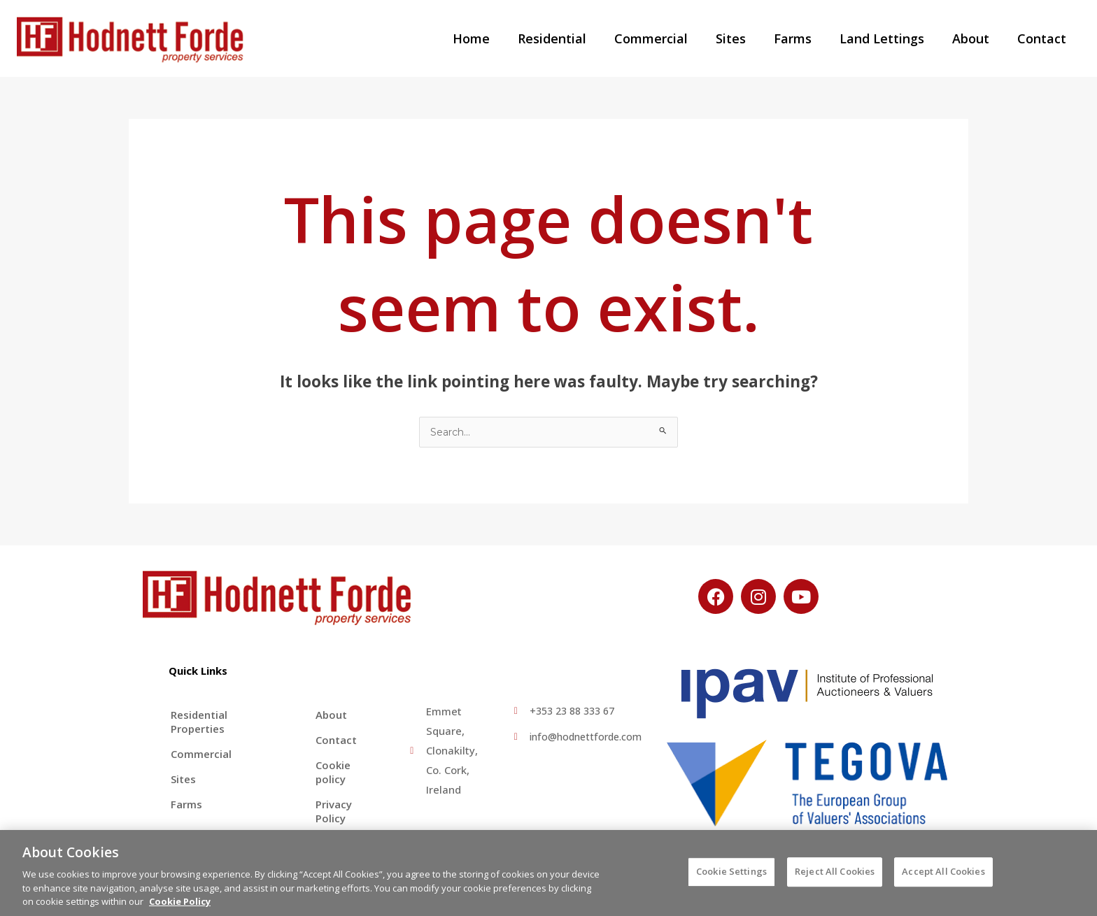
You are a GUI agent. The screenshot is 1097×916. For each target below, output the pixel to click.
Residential (570, 38)
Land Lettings (889, 38)
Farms (802, 38)
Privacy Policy (331, 812)
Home (492, 38)
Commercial (666, 38)
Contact (1043, 38)
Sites (743, 38)
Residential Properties (199, 722)
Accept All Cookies (943, 878)
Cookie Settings (731, 878)
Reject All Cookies (835, 878)
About (974, 38)
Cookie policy (330, 773)
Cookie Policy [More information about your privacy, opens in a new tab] (180, 908)
